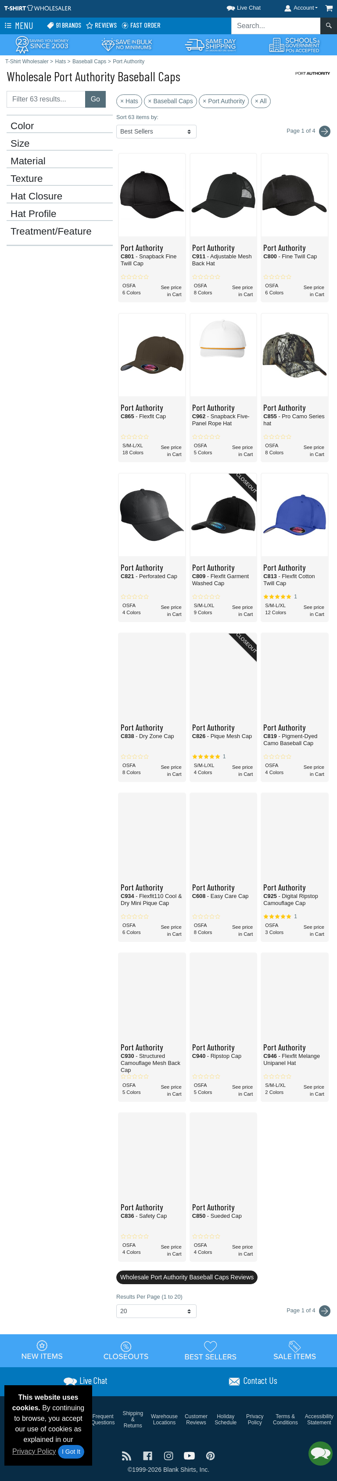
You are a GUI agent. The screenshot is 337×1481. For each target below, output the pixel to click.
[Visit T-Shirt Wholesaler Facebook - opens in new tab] (148, 1455)
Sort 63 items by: (137, 117)
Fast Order (141, 25)
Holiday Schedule (226, 1419)
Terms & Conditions (285, 1419)
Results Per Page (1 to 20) (149, 1296)
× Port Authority (224, 101)
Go (95, 99)
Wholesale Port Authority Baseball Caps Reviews (187, 1277)
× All (261, 101)
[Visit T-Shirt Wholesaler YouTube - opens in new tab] (190, 1455)
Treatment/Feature (51, 231)
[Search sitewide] (276, 26)
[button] (236, 6)
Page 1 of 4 (308, 1311)
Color (22, 126)
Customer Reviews (196, 1419)
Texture (27, 179)
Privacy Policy (34, 1451)
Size (20, 143)
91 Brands (64, 25)
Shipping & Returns (132, 1419)
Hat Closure (36, 196)
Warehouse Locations (164, 1419)
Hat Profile (34, 214)
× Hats (129, 101)
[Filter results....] (46, 99)
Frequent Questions (103, 1419)
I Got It (71, 1451)
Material (28, 161)
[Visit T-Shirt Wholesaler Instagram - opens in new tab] (169, 1455)
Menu (18, 26)
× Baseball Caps (170, 101)
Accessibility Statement (319, 1419)
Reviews (101, 25)
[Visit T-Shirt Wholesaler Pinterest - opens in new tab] (210, 1455)
